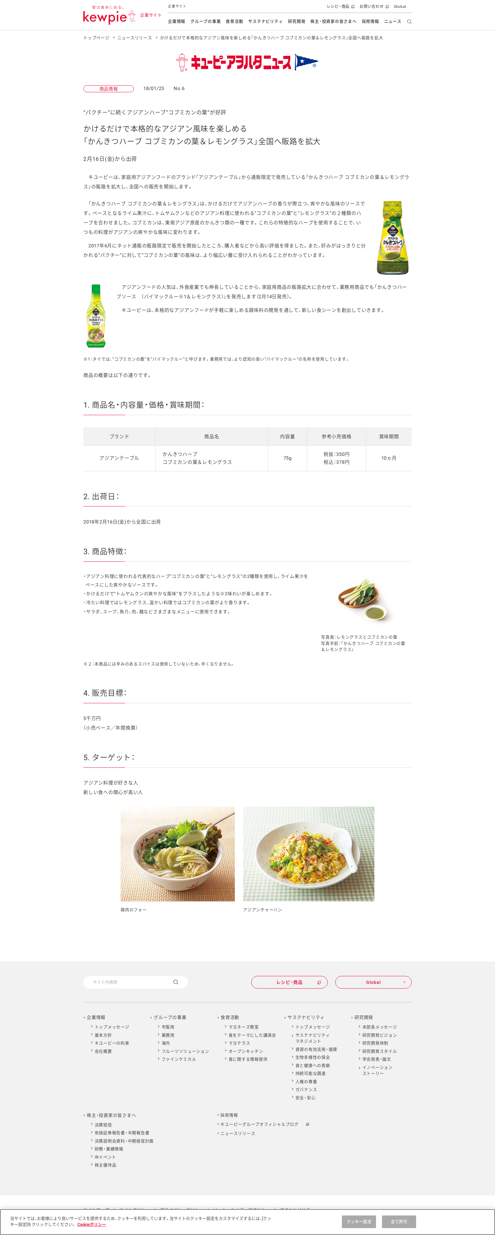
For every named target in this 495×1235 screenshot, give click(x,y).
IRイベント (105, 1157)
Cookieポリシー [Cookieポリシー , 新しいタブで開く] (91, 1224)
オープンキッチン (246, 1051)
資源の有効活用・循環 (316, 1049)
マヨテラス (239, 1043)
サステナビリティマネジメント (312, 1038)
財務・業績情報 (109, 1149)
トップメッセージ (112, 1027)
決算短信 (103, 1125)
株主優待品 (105, 1165)
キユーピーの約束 (112, 1043)
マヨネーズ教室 (244, 1027)
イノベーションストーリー (377, 1070)
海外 (166, 1043)
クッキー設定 (359, 1221)
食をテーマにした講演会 (252, 1035)
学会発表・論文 (376, 1059)
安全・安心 (305, 1097)
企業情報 (176, 21)
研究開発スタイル (379, 1051)
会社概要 (103, 1051)
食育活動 (234, 21)
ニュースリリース (134, 37)
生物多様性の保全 (312, 1057)
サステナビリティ (265, 21)
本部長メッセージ (379, 1027)
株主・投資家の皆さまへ (333, 21)
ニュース (393, 21)
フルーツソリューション (185, 1051)
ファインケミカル (179, 1059)
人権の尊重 (306, 1081)
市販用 (168, 1027)
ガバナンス (306, 1089)
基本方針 (103, 1035)
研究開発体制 (375, 1043)
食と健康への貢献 (312, 1065)
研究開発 (296, 21)
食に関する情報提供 (248, 1059)
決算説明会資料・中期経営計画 (124, 1141)
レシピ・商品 (340, 8)
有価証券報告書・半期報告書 (122, 1132)
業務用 (168, 1035)
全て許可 (399, 1221)
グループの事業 (205, 21)
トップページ (96, 37)
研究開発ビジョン (379, 1035)
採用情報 (370, 21)
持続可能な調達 (310, 1073)
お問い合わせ (374, 8)
